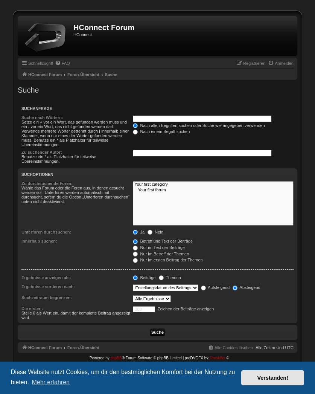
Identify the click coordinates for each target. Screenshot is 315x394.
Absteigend (246, 287)
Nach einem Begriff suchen (161, 131)
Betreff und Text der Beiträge (163, 241)
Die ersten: (32, 308)
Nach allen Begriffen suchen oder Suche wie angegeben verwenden (199, 125)
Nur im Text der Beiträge (158, 247)
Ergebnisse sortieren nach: (48, 286)
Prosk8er (217, 358)
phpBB (116, 358)
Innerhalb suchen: (39, 241)
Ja (139, 232)
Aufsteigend (215, 287)
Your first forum (213, 190)
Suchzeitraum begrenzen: (46, 297)
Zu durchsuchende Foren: (47, 183)
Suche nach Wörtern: (42, 117)
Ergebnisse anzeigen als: (46, 277)
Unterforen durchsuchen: (46, 232)
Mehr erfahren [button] (51, 382)
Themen (170, 277)
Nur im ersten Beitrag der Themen (167, 260)
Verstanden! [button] (272, 378)
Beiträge (144, 277)
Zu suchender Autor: (41, 152)
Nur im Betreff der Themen (161, 254)
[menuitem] (62, 63)
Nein (155, 232)
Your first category (213, 184)
